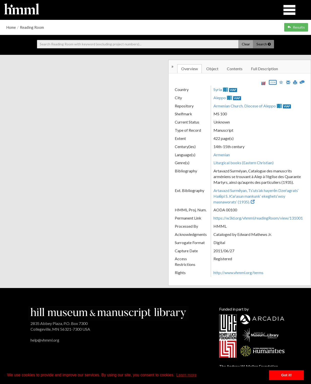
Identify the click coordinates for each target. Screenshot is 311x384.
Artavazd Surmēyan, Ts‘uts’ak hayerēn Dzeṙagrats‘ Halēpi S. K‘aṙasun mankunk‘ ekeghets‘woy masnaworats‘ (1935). (256, 196)
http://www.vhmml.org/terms (238, 272)
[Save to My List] (281, 82)
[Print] (295, 81)
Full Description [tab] (264, 68)
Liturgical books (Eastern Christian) (243, 162)
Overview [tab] (189, 68)
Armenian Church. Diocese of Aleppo (244, 105)
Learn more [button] (186, 375)
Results (296, 27)
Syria (217, 89)
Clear (246, 44)
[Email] (288, 81)
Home (11, 27)
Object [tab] (212, 68)
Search (263, 44)
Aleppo (219, 97)
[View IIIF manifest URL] (263, 83)
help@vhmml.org (45, 340)
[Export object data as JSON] (273, 83)
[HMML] (108, 312)
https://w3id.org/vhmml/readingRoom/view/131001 (258, 218)
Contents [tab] (234, 68)
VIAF (233, 90)
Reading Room (32, 27)
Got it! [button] (286, 375)
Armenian (221, 154)
